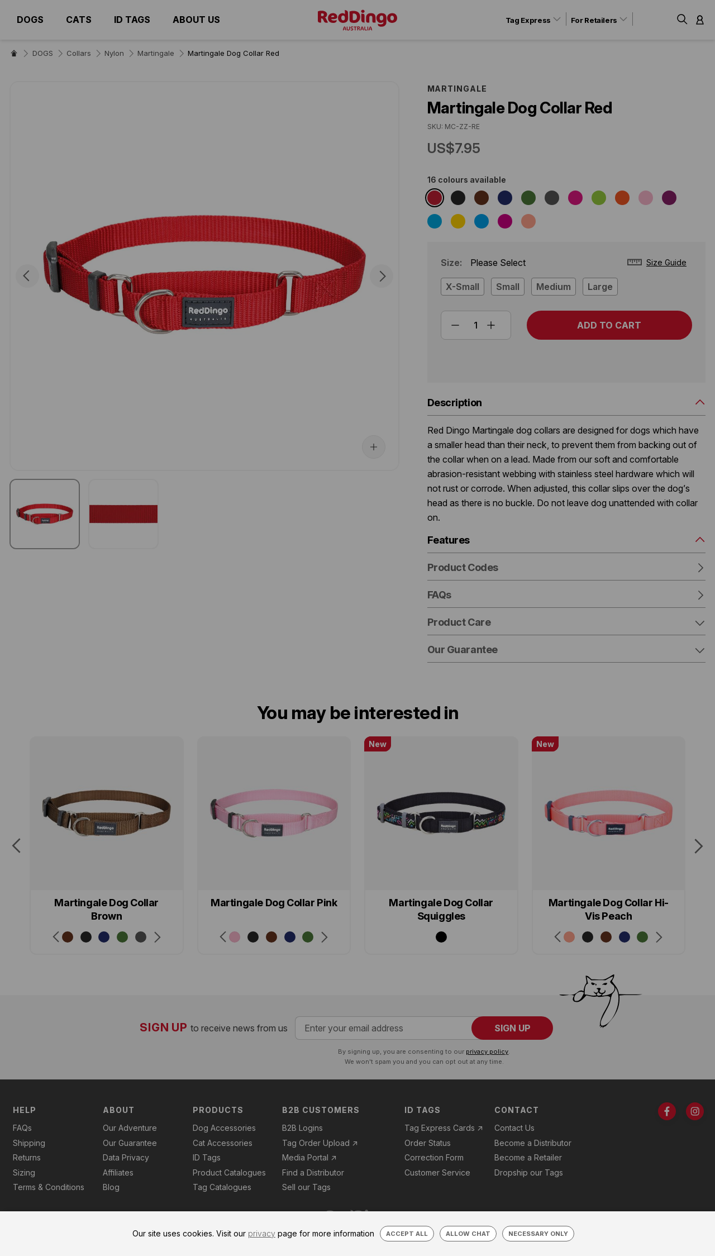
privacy (261, 1233)
